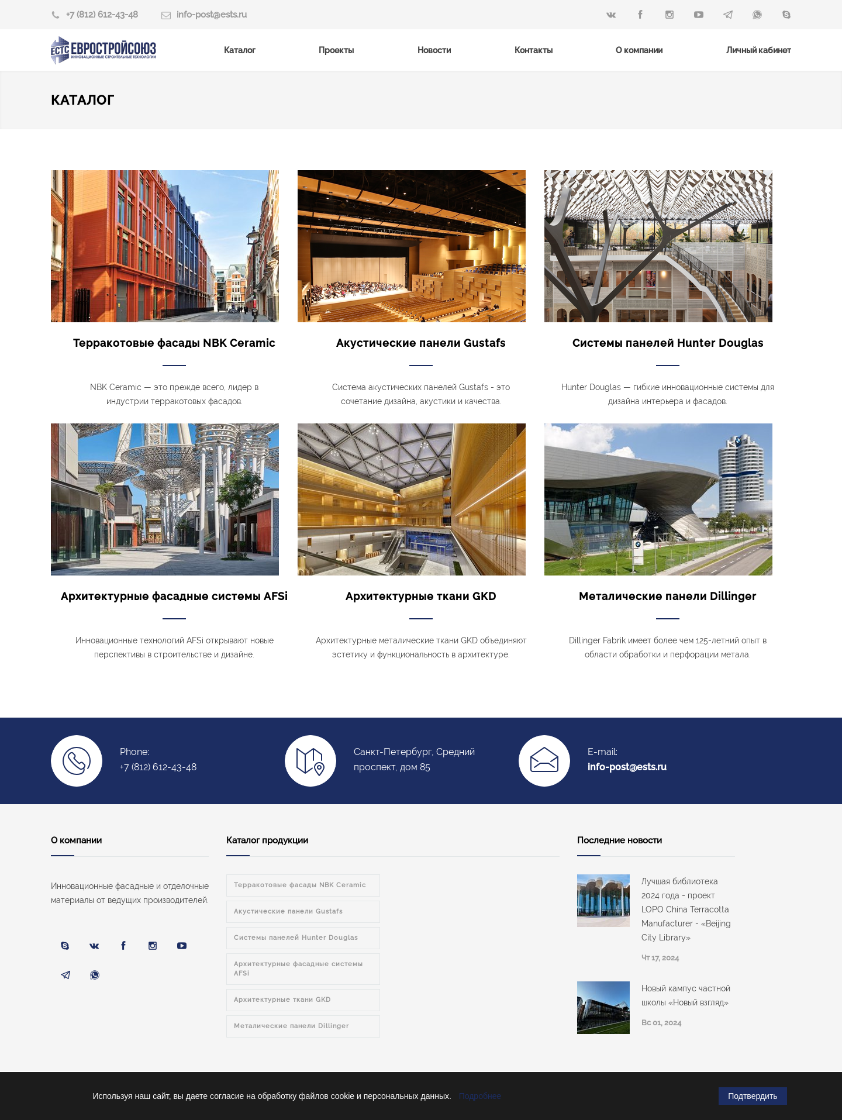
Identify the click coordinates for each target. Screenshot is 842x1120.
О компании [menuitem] (639, 50)
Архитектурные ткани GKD (421, 596)
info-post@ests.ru (212, 14)
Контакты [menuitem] (534, 50)
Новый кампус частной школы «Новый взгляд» (685, 995)
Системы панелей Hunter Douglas (668, 343)
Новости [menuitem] (434, 50)
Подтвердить (752, 1096)
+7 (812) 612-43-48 (102, 14)
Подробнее (480, 1096)
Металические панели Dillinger (668, 596)
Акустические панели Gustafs (421, 343)
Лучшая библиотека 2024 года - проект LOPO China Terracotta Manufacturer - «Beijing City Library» (686, 909)
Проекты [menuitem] (336, 50)
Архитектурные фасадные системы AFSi (174, 596)
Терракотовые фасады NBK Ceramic (174, 343)
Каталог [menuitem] (240, 50)
